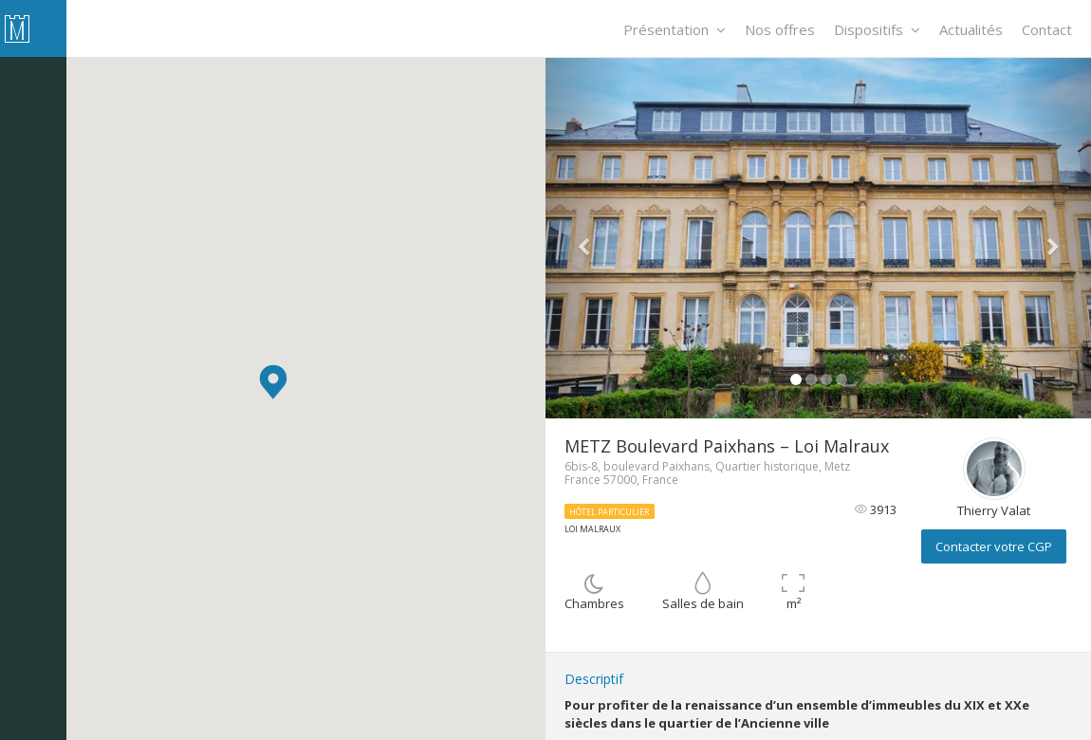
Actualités (971, 29)
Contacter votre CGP (993, 546)
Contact (1047, 29)
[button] (273, 381)
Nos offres (780, 29)
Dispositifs (877, 29)
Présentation (674, 29)
